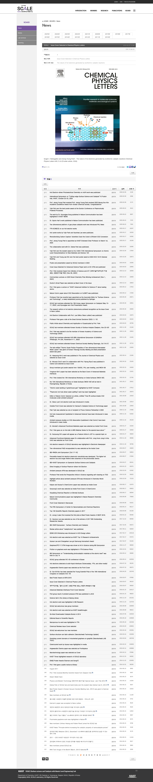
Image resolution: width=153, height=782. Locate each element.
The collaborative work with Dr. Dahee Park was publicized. (69, 247)
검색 (43, 758)
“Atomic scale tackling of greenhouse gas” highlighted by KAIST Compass (74, 388)
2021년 (87, 34)
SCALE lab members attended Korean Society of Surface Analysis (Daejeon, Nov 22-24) (79, 327)
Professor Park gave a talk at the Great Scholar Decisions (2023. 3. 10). (74, 319)
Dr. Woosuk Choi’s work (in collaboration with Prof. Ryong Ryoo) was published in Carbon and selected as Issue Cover (77, 363)
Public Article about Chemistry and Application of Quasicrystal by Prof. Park (75, 323)
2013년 (77, 37)
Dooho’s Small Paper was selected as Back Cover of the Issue (71, 283)
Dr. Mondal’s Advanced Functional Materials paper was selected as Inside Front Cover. (79, 426)
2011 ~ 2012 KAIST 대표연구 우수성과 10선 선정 (66, 737)
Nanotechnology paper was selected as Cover (65, 652)
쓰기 (132, 759)
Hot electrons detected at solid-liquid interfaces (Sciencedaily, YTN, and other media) (78, 563)
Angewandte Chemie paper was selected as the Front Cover (70, 568)
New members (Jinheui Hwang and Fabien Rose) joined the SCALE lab (73, 723)
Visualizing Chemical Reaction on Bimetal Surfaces (67, 493)
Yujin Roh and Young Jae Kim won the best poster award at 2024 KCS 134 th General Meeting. (78, 258)
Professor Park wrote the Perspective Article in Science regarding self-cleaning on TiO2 (79, 475)
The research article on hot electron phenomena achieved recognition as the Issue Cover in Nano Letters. (79, 310)
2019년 (107, 34)
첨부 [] (46, 167)
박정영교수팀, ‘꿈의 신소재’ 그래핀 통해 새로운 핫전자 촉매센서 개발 (72, 586)
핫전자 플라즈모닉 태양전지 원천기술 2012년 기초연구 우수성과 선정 (72, 711)
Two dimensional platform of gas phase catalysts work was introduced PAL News (77, 224)
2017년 (127, 34)
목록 (132, 173)
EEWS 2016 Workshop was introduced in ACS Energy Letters (70, 533)
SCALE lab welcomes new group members (64, 606)
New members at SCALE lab (59, 695)
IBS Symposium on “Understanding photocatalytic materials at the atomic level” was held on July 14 (78, 554)
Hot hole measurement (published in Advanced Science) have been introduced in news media (79, 415)
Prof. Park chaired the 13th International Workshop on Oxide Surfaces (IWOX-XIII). (77, 378)
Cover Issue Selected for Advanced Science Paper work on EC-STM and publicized (77, 267)
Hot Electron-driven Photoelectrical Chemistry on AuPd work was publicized (75, 192)
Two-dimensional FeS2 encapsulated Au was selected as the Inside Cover (74, 448)
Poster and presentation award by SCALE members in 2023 (70, 263)
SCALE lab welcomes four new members (63, 630)
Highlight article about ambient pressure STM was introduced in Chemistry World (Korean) (76, 480)
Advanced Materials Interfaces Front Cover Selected (67, 590)
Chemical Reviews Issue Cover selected (63, 626)
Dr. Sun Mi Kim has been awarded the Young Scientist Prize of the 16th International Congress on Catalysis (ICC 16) (78, 573)
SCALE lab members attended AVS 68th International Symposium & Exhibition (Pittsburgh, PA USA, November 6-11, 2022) (76, 338)
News (20, 28)
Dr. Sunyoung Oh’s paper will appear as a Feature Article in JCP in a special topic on (78, 434)
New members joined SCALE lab (60, 745)
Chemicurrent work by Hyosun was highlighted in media (68, 644)
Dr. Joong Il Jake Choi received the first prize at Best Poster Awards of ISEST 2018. (78, 515)
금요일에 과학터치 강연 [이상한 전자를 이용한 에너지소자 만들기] (71, 741)
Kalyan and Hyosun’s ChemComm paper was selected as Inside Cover (73, 485)
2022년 (77, 34)
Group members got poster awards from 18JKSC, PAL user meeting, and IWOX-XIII (78, 368)
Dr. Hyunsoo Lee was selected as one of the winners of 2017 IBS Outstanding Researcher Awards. (76, 520)
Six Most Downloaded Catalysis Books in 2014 (65, 614)
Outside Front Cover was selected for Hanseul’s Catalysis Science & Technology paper (79, 406)
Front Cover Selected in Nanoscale (61, 503)
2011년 (97, 37)
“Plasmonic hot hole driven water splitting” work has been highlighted (73, 392)
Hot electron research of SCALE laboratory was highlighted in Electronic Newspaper (77, 444)
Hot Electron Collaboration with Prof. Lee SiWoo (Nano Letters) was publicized (76, 315)
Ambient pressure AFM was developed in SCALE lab (67, 471)
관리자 (46, 49)
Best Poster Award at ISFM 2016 (60, 578)
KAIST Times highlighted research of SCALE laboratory (68, 656)
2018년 (117, 34)
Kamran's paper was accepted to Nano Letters (65, 703)
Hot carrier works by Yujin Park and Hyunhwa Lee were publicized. (72, 233)
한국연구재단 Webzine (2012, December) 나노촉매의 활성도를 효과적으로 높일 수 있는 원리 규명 (78, 732)
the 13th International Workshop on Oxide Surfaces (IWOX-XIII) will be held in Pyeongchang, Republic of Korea (75, 383)
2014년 (67, 37)
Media (20, 33)
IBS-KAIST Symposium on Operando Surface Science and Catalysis (72, 462)
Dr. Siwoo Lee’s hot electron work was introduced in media (69, 402)
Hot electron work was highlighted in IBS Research (66, 602)
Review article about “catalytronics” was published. (67, 529)
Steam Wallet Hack (56, 677)
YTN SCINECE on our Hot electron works (63, 229)
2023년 (67, 34)
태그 (47, 758)
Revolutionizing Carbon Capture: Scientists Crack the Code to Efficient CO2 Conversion (79, 237)
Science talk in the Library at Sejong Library (64, 598)
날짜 (122, 189)
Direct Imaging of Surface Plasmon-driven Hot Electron (68, 467)
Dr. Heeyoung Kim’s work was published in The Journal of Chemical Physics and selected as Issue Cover (77, 356)
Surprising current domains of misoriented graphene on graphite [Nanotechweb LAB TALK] (78, 639)
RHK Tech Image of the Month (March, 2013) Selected (68, 750)
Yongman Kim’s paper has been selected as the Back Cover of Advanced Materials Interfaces (77, 373)
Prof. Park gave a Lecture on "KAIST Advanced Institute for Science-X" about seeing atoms (78, 288)
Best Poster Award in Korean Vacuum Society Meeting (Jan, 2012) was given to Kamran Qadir (79, 690)
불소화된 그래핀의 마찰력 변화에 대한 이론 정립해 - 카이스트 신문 (72, 699)
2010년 (107, 37)
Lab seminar (22, 38)
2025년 (47, 34)
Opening (20, 43)
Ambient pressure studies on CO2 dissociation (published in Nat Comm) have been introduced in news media (77, 421)
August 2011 (54, 669)
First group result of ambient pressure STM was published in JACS (72, 594)
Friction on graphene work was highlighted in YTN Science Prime (71, 549)
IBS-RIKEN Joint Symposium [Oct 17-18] (64, 452)
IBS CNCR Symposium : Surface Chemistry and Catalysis (69, 525)
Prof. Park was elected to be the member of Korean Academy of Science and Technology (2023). (76, 332)
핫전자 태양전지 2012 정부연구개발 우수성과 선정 (66, 707)
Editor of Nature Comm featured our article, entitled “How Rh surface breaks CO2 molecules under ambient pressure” (77, 397)
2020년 (97, 34)
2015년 (57, 37)
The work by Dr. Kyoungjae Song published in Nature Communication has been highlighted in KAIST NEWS (76, 215)
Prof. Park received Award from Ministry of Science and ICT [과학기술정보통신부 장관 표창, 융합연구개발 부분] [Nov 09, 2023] (78, 272)
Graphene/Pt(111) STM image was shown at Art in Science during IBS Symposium (77, 545)
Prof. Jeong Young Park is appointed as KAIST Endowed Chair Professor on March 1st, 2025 (79, 242)
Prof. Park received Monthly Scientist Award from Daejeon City (70, 673)
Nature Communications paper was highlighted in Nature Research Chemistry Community (75, 498)
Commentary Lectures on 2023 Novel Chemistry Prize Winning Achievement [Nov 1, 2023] (78, 278)
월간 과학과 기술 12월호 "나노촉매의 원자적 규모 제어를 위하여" (71, 715)
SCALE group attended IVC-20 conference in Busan (67, 559)
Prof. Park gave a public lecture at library (63, 665)
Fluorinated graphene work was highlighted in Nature (67, 719)
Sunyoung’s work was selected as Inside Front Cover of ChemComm (73, 489)
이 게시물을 (120, 167)
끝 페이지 (106, 755)
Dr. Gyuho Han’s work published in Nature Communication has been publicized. (76, 220)
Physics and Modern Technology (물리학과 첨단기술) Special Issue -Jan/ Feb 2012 (77, 681)
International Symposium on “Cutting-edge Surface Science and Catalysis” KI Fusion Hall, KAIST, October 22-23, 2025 (78, 197)
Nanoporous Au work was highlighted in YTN (64, 622)
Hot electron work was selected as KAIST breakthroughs (68, 610)
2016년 (47, 37)
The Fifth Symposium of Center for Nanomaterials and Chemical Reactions (75, 507)
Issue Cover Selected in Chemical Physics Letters (68, 45)
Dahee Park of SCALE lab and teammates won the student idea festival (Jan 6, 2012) (78, 685)
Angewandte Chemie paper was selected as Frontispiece (69, 648)
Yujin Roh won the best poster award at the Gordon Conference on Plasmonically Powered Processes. (77, 209)
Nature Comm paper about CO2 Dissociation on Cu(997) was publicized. (74, 293)
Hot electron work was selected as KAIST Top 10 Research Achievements (74, 537)
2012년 (87, 37)
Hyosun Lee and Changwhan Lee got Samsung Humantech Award (72, 541)
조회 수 (131, 189)
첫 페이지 (72, 755)
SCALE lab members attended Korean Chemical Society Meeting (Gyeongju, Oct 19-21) (79, 343)
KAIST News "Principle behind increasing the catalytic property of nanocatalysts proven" (79, 727)
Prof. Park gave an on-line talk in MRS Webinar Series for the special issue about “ (77, 430)
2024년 (57, 34)
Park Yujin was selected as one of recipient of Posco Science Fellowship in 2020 (77, 410)
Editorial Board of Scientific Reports (62, 618)
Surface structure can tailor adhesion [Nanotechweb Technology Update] (74, 634)
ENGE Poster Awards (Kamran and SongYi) (64, 661)
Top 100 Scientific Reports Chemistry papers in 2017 (67, 511)
